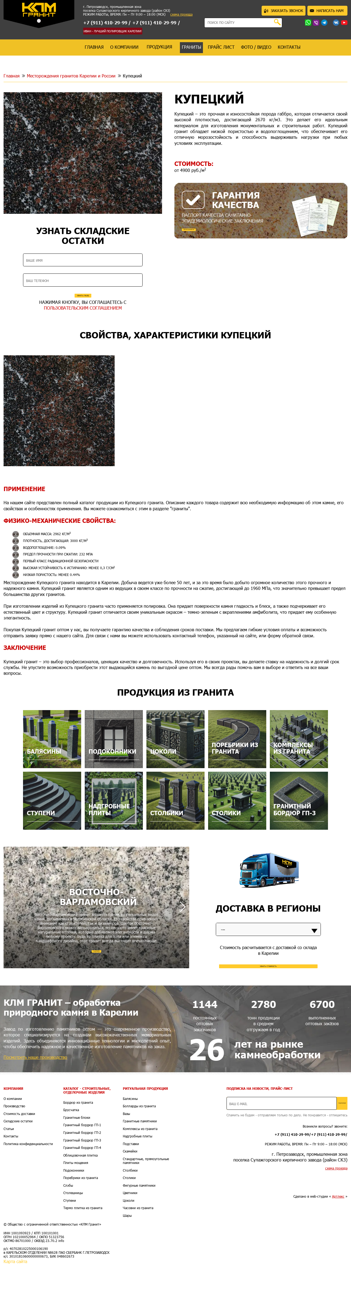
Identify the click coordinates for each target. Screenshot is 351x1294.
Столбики (130, 1198)
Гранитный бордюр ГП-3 (82, 1168)
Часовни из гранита (138, 1236)
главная (94, 47)
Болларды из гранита (139, 1134)
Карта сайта (15, 1289)
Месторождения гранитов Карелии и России (71, 75)
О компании (13, 1127)
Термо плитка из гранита (82, 1236)
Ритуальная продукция (145, 1117)
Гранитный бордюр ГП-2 (82, 1161)
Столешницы (73, 1221)
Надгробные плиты (137, 1164)
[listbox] (268, 945)
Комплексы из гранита (140, 1157)
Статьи (9, 1157)
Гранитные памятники (140, 1149)
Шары (127, 1244)
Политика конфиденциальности (28, 1172)
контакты (289, 47)
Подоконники (73, 1198)
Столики (129, 1206)
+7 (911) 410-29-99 (105, 22)
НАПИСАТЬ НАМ (327, 10)
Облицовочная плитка (80, 1183)
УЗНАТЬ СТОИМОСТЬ (268, 988)
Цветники (130, 1221)
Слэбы (68, 1213)
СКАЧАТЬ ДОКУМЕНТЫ (208, 233)
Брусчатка (71, 1138)
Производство (14, 1134)
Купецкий (132, 75)
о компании (124, 47)
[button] (182, 928)
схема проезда (181, 14)
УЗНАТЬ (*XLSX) (83, 301)
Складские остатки (18, 1149)
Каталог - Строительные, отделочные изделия (87, 1118)
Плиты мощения (75, 1191)
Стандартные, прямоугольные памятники (146, 1189)
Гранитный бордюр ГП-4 (82, 1176)
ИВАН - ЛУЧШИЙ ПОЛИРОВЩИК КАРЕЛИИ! (113, 31)
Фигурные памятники (139, 1213)
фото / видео (256, 47)
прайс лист (221, 47)
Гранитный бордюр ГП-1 (82, 1153)
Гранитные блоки (76, 1146)
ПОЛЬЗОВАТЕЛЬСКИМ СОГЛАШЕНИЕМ (83, 322)
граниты (191, 47)
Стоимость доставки (19, 1142)
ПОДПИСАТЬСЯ (328, 1131)
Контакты (11, 1164)
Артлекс (338, 1224)
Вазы (126, 1142)
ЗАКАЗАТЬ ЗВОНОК (283, 10)
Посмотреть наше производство (35, 1085)
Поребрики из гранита (80, 1206)
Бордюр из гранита (78, 1130)
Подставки (131, 1172)
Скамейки (130, 1179)
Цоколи (128, 1228)
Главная (11, 75)
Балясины (130, 1127)
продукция (159, 46)
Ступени (69, 1228)
